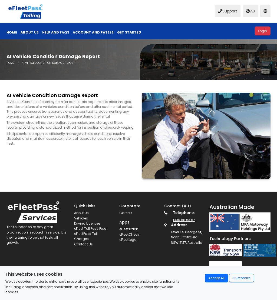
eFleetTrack (128, 229)
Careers (125, 213)
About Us (81, 213)
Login (262, 31)
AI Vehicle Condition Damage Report (48, 63)
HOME (10, 63)
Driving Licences (87, 223)
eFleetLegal (128, 239)
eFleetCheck (129, 234)
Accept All (216, 278)
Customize (241, 278)
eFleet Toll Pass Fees (90, 228)
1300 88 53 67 (184, 220)
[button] (95, 32)
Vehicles (81, 218)
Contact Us (83, 244)
